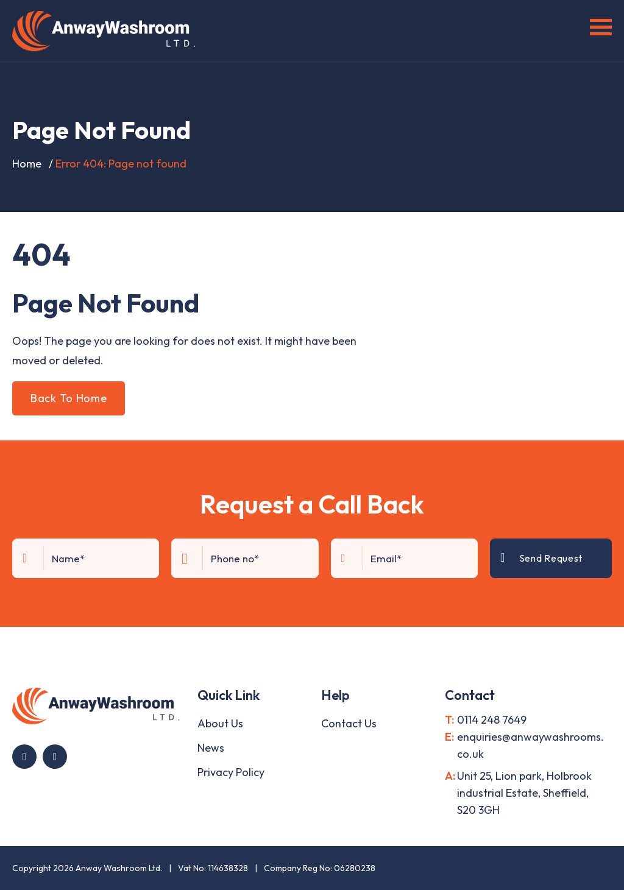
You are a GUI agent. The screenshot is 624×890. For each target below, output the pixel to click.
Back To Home (68, 398)
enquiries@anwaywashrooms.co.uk (530, 745)
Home (26, 164)
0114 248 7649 (491, 720)
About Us (220, 723)
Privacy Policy (230, 772)
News (210, 748)
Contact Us (349, 723)
